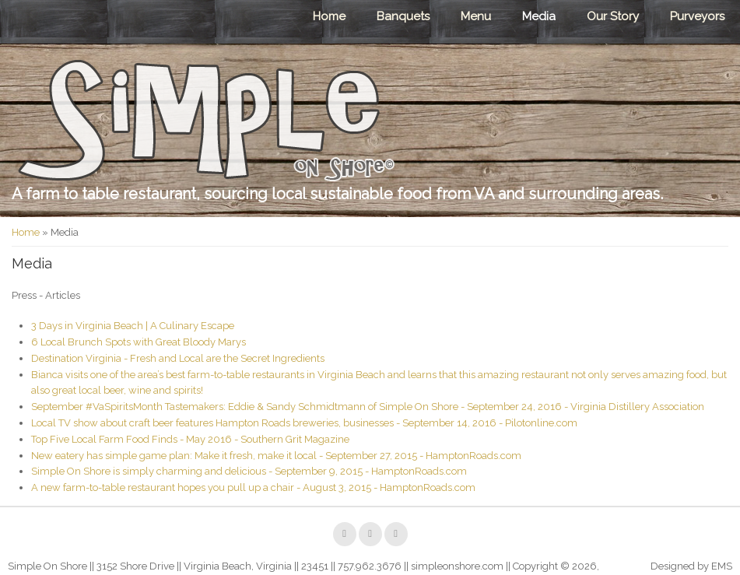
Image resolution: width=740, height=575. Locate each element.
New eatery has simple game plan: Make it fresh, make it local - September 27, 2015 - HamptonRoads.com (276, 455)
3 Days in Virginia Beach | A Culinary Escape (132, 325)
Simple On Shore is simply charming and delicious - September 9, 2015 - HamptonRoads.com (249, 471)
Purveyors (697, 16)
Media (539, 16)
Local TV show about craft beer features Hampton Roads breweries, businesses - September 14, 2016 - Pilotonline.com (304, 423)
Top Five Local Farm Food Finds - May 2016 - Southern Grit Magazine (190, 439)
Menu (476, 16)
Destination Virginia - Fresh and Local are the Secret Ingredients (177, 358)
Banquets (403, 16)
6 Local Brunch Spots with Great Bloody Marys (138, 342)
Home (329, 16)
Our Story (613, 16)
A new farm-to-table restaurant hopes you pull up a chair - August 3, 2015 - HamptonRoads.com (253, 487)
